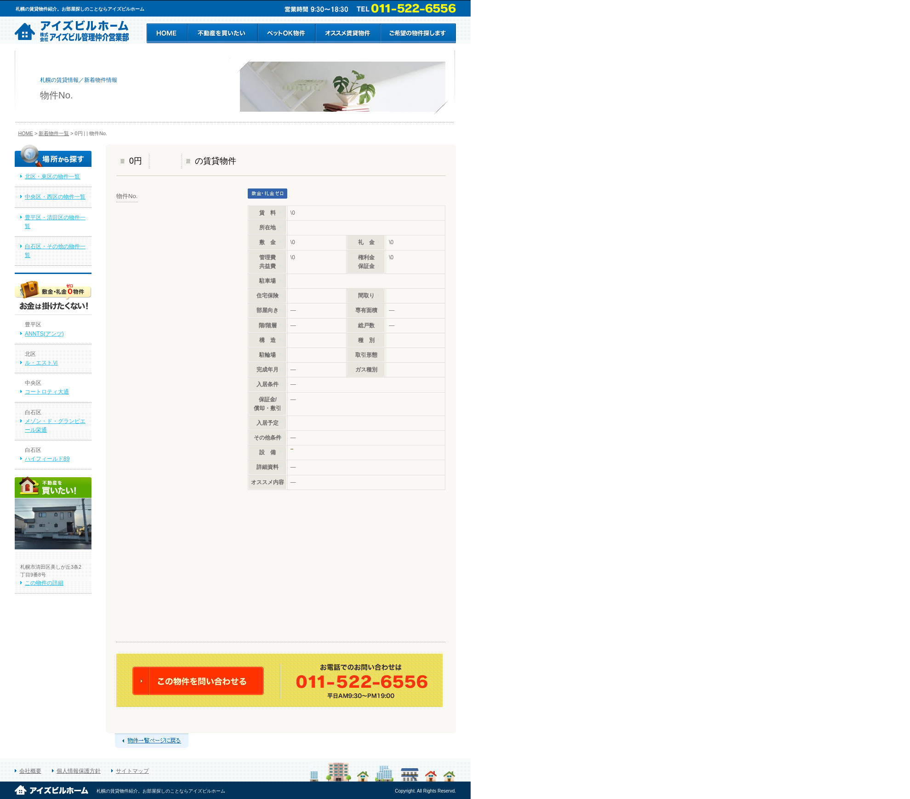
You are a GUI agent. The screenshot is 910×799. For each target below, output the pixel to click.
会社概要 (30, 771)
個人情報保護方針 (79, 771)
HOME (25, 133)
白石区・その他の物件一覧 (55, 250)
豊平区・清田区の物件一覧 (55, 221)
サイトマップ (132, 771)
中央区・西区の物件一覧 (55, 197)
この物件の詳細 (44, 583)
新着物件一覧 (54, 133)
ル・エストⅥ (41, 363)
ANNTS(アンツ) (44, 334)
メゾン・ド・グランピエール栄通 (55, 425)
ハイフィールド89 (47, 459)
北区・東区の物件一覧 (52, 176)
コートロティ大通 (47, 391)
